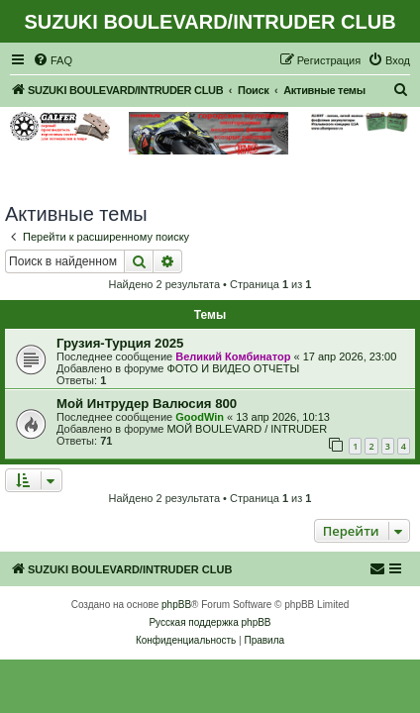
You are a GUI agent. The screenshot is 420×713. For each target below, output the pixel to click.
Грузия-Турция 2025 (119, 343)
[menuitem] (52, 60)
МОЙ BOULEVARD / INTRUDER (246, 429)
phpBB (176, 604)
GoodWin (199, 417)
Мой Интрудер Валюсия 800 (146, 403)
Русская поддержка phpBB (209, 622)
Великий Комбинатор (232, 356)
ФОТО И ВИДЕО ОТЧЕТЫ (232, 368)
